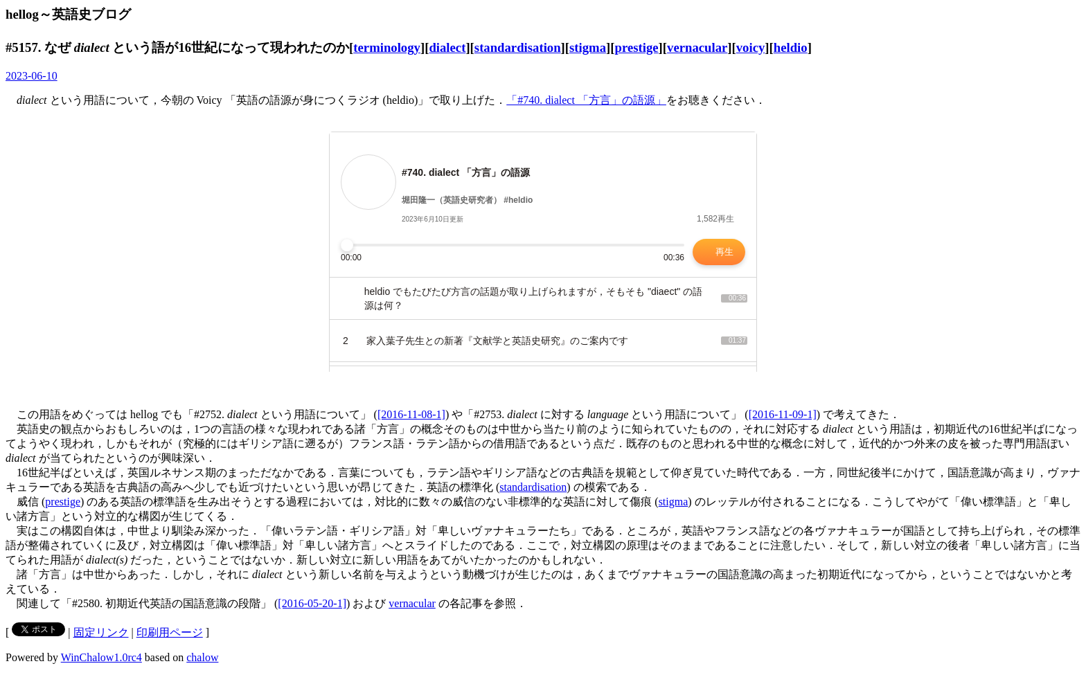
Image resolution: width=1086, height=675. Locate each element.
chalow (202, 657)
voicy (750, 47)
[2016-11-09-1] (783, 414)
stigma (587, 47)
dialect (447, 47)
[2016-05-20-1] (312, 603)
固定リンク (101, 632)
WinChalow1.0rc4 (101, 657)
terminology (386, 47)
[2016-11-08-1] (411, 414)
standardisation (517, 47)
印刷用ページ (169, 632)
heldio (791, 47)
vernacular (697, 47)
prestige (637, 47)
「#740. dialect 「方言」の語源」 (586, 100)
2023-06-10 (31, 76)
